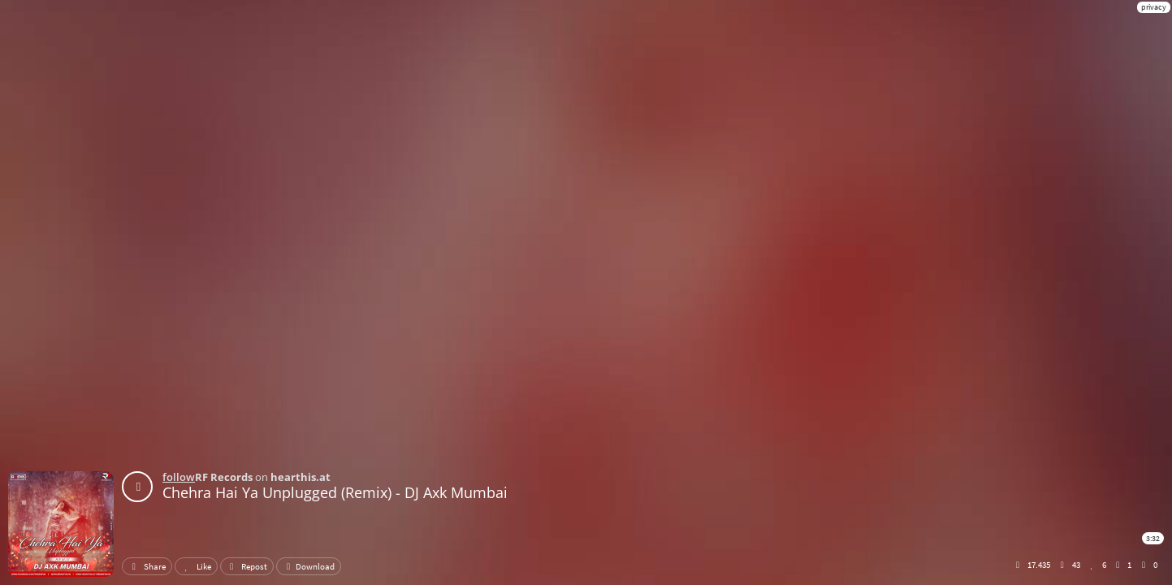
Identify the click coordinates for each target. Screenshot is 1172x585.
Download (309, 566)
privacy (1153, 7)
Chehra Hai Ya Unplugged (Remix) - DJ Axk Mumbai (335, 492)
